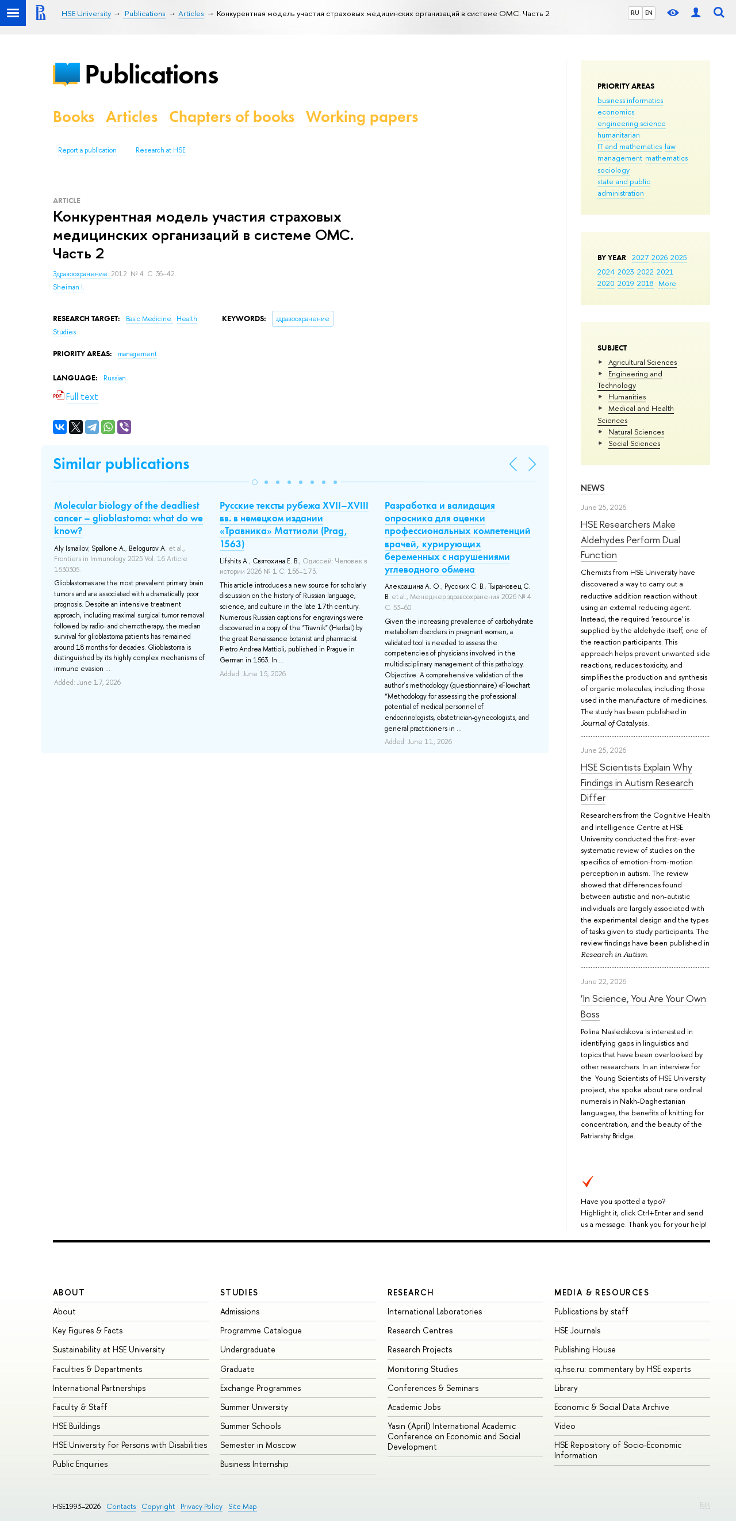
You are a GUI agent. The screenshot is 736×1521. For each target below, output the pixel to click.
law (670, 146)
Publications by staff (591, 1311)
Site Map (242, 1506)
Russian (114, 378)
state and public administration (623, 187)
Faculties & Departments (97, 1368)
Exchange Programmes (260, 1387)
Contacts (121, 1506)
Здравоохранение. (82, 274)
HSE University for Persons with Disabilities (130, 1444)
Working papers (362, 116)
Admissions (239, 1311)
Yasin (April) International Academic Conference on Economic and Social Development (454, 1436)
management (619, 158)
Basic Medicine (149, 318)
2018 (645, 283)
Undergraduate (247, 1349)
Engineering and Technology (629, 379)
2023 (626, 271)
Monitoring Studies (423, 1368)
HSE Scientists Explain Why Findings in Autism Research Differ (637, 782)
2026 (659, 257)
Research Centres (420, 1330)
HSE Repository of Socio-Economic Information (617, 1450)
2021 (665, 271)
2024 (606, 271)
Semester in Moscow (258, 1444)
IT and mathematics (629, 146)
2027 (640, 257)
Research (411, 1292)
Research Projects (420, 1349)
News (593, 488)
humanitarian (618, 134)
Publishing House (585, 1349)
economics (615, 111)
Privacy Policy (202, 1506)
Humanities (627, 396)
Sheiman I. (69, 287)
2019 (626, 283)
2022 (645, 271)
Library (566, 1387)
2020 (606, 283)
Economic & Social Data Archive (611, 1406)
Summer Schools (250, 1425)
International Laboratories (435, 1311)
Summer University (254, 1406)
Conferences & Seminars (433, 1387)
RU (635, 13)
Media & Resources (601, 1292)
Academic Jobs (414, 1406)
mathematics (666, 158)
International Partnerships (99, 1387)
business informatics (630, 100)
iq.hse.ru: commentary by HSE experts (622, 1368)
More (667, 283)
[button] (254, 482)
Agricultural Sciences (642, 362)
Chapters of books (231, 116)
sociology (613, 170)
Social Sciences (634, 443)
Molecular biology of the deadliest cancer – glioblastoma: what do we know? (128, 518)
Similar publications (121, 463)
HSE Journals (577, 1330)
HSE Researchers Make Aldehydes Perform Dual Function (630, 539)
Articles (132, 116)
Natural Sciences (636, 431)
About (69, 1292)
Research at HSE (161, 150)
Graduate (237, 1368)
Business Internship (254, 1463)
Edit (705, 1504)
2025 (678, 257)
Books (73, 116)
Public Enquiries (80, 1463)
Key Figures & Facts (87, 1330)
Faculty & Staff (80, 1406)
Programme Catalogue (261, 1330)
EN (649, 13)
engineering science (631, 123)
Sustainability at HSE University (109, 1349)
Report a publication (87, 150)
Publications (151, 74)
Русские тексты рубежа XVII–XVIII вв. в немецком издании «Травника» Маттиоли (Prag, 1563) (294, 524)
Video (565, 1425)
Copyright (158, 1506)
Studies (239, 1292)
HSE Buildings (76, 1425)
